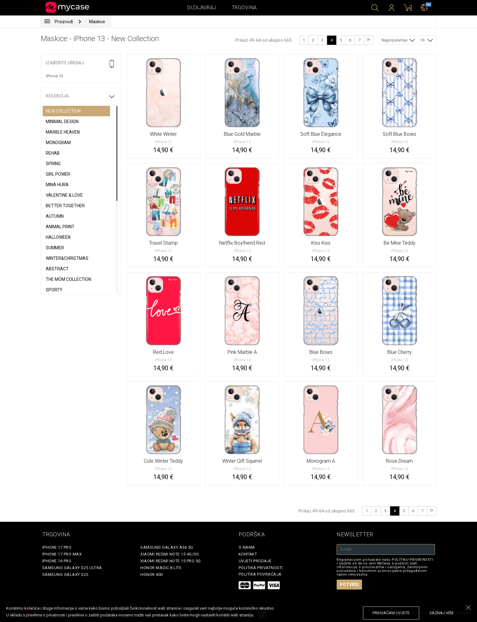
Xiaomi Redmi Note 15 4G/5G (169, 554)
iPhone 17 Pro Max (62, 554)
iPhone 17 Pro (57, 547)
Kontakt (248, 554)
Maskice (97, 21)
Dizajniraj (201, 8)
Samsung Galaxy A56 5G (166, 547)
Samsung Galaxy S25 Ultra (72, 567)
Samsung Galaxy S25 (65, 574)
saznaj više (441, 613)
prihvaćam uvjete (391, 613)
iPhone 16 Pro (57, 561)
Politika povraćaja (260, 574)
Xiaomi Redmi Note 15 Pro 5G (170, 561)
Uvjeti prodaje (255, 561)
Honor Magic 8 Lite (160, 567)
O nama (247, 547)
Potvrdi (349, 584)
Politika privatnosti (261, 567)
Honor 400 (151, 574)
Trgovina (244, 8)
